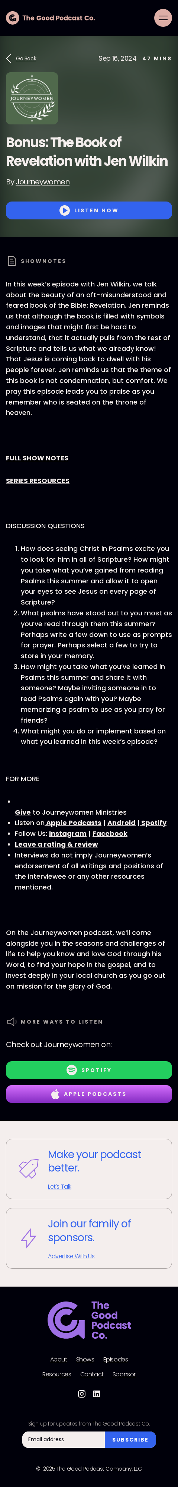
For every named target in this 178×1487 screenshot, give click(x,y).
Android (121, 822)
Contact (92, 1374)
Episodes (115, 1360)
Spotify (153, 822)
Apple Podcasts (73, 822)
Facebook (110, 833)
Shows (85, 1360)
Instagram (68, 833)
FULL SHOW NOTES (37, 458)
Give (23, 812)
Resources (56, 1374)
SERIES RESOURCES (37, 480)
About (58, 1360)
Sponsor (124, 1374)
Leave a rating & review (56, 844)
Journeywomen (42, 182)
